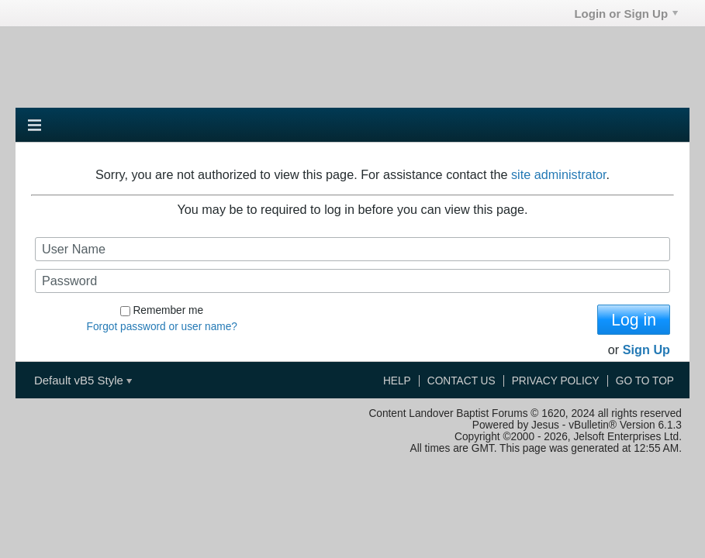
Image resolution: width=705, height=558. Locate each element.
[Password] (352, 281)
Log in (633, 320)
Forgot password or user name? (162, 326)
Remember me (161, 310)
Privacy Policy (556, 381)
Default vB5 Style (83, 380)
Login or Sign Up (626, 13)
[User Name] (352, 249)
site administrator (559, 174)
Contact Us (461, 381)
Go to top (645, 381)
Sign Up (646, 349)
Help (397, 381)
